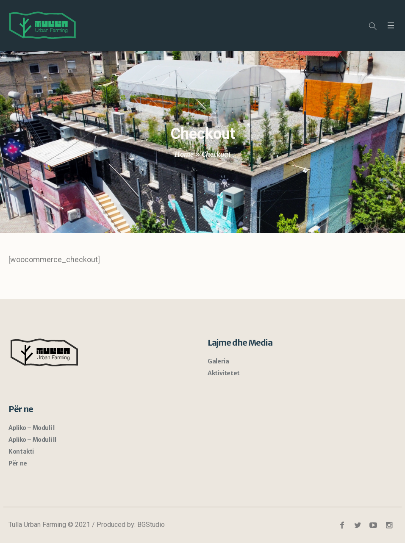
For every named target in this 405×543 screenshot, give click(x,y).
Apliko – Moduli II (32, 439)
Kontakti (21, 451)
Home (184, 154)
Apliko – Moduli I (31, 428)
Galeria (218, 361)
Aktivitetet (224, 373)
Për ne (17, 463)
